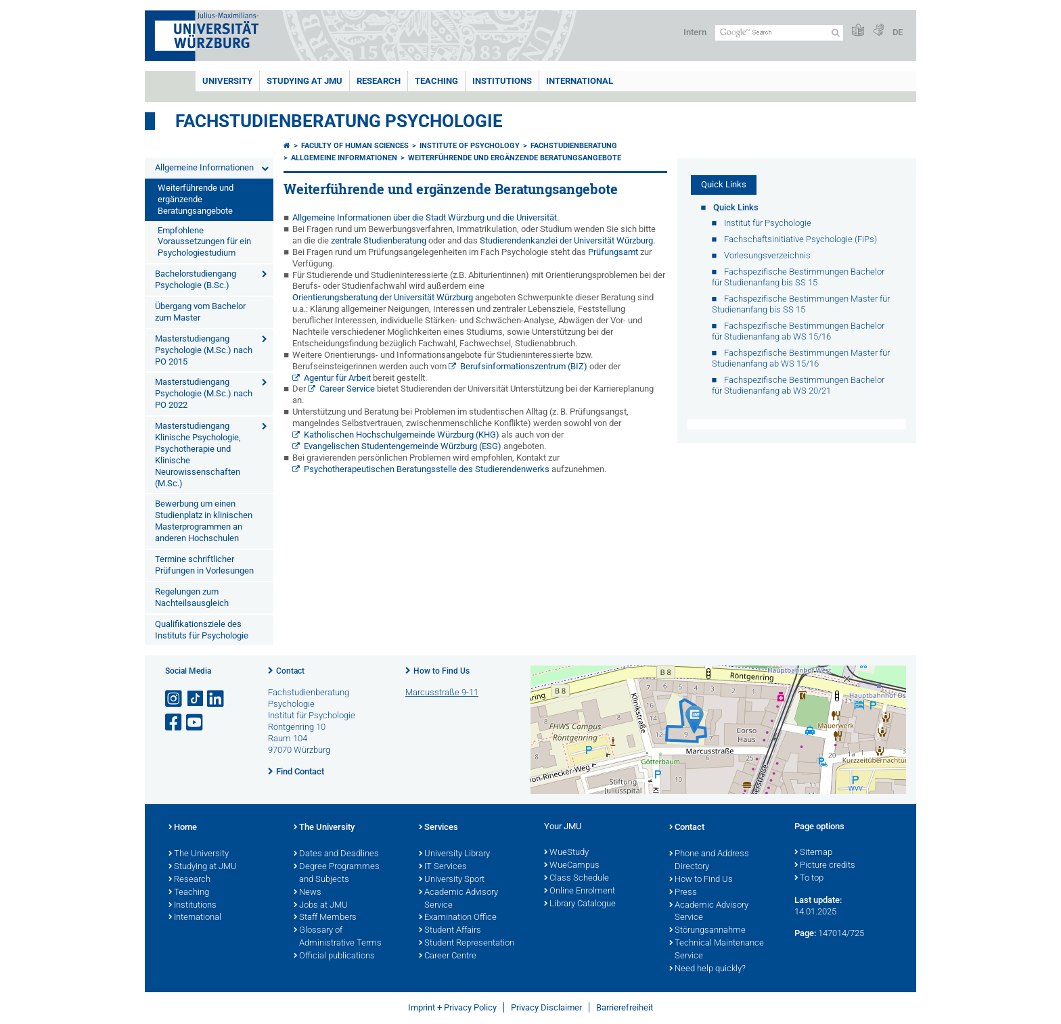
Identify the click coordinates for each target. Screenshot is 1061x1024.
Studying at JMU (202, 867)
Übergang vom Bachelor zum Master (200, 312)
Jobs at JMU (321, 906)
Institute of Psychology (470, 145)
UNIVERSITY (227, 81)
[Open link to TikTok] (195, 699)
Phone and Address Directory (709, 860)
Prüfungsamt (613, 252)
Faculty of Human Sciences (355, 145)
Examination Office (458, 918)
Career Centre (447, 956)
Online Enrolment (579, 891)
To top (808, 878)
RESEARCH (379, 81)
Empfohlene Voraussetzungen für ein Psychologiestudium (204, 241)
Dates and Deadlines (336, 854)
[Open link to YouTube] (195, 723)
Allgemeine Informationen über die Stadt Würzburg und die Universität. (425, 217)
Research (189, 880)
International (579, 81)
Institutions (192, 906)
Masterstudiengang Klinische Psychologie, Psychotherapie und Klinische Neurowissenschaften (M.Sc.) (198, 454)
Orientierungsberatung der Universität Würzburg (382, 297)
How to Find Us (441, 671)
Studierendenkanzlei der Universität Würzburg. (567, 240)
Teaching (436, 81)
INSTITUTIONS (502, 81)
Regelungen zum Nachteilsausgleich (192, 597)
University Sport (451, 880)
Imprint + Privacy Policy (452, 1007)
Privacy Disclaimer (546, 1007)
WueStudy (566, 853)
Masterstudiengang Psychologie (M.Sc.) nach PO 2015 (203, 350)
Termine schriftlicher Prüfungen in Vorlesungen (204, 565)
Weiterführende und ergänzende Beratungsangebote (195, 199)
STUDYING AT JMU (304, 81)
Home (182, 828)
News (307, 893)
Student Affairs (450, 931)
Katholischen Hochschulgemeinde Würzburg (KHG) (401, 434)
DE (898, 32)
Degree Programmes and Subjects (337, 873)
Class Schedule (576, 878)
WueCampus (572, 866)
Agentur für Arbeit (337, 378)
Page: (805, 933)
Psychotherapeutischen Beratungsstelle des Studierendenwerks (426, 469)
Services (438, 828)
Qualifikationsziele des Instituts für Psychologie (201, 630)
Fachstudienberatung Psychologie (339, 121)
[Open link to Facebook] (174, 723)
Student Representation (466, 943)
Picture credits (824, 866)
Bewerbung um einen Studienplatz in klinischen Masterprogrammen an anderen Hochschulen (203, 520)
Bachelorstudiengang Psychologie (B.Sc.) (195, 279)
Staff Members (325, 918)
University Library (454, 854)
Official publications (334, 956)
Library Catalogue (580, 904)
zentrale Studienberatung (378, 240)
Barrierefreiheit (624, 1007)
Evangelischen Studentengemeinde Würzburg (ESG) (402, 446)
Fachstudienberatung (573, 145)
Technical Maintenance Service (716, 949)
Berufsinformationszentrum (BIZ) (523, 366)
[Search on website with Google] (779, 33)
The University (198, 854)
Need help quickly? (707, 969)
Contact (290, 671)
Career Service (347, 388)
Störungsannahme (707, 931)
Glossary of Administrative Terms (338, 937)
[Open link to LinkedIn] (216, 699)
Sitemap (813, 853)
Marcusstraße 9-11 (441, 692)
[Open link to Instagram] (174, 699)
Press (683, 893)
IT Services (443, 867)
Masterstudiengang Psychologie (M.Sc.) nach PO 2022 (203, 393)
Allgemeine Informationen (204, 167)
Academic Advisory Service (458, 899)
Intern (694, 32)
